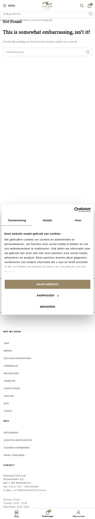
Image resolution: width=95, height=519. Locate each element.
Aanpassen (48, 295)
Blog (6, 404)
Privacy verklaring (14, 455)
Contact (8, 411)
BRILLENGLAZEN (11, 373)
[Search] (82, 5)
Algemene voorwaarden (17, 448)
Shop (6, 343)
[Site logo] (47, 5)
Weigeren (47, 306)
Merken (8, 351)
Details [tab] (47, 220)
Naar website (47, 284)
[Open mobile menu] (9, 5)
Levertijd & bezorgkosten (18, 440)
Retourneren (11, 433)
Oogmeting (9, 381)
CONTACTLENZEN (12, 388)
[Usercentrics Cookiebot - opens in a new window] (74, 209)
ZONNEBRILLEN (11, 366)
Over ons (9, 396)
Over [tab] (78, 220)
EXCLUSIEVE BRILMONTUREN (17, 358)
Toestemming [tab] (17, 220)
